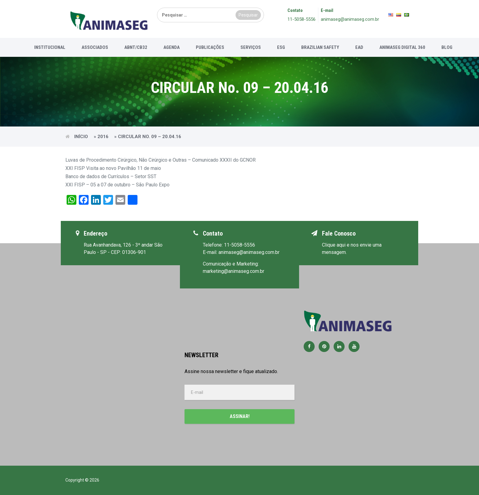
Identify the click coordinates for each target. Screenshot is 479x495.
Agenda (171, 47)
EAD (359, 47)
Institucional (49, 47)
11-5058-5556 (301, 19)
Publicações (210, 47)
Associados (95, 47)
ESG (281, 47)
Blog (446, 47)
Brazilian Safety (320, 47)
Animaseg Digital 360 (402, 47)
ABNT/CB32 (135, 47)
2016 (102, 136)
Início (81, 136)
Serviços (250, 47)
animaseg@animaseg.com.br (350, 19)
